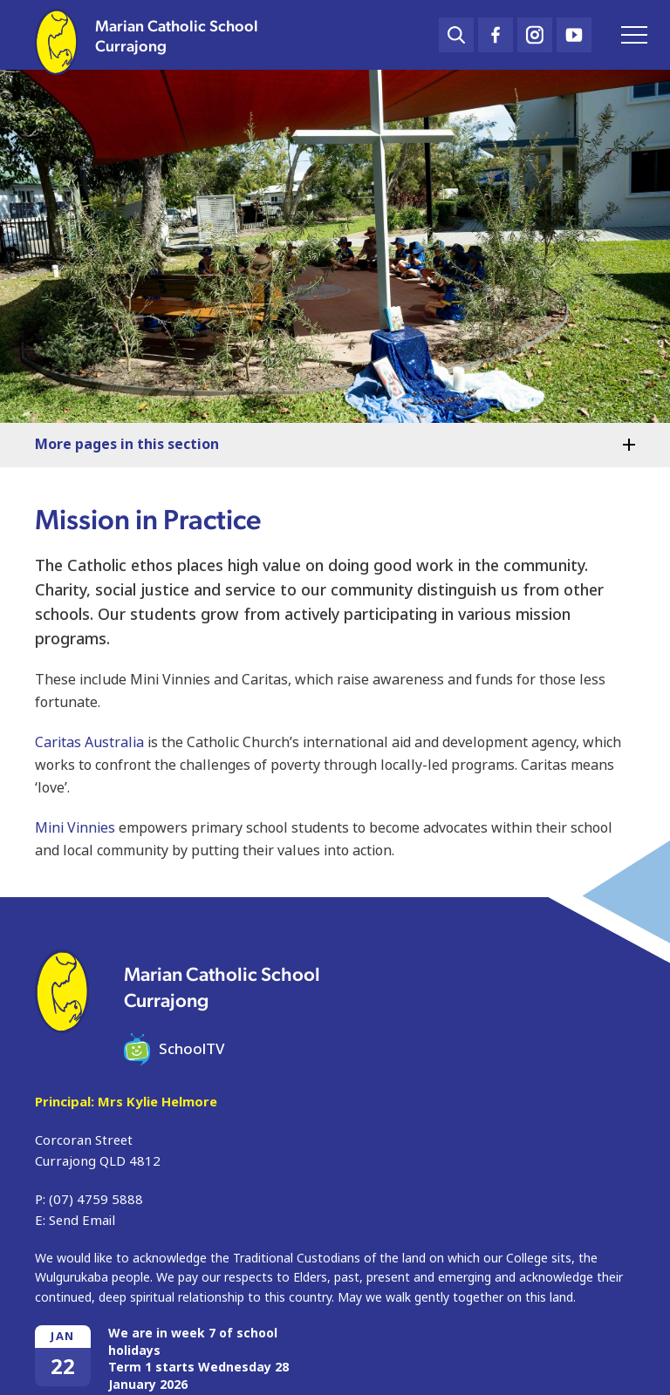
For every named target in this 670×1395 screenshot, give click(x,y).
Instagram (534, 31)
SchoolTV (174, 1049)
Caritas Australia (89, 742)
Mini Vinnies (77, 828)
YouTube (574, 30)
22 (63, 1366)
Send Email (82, 1220)
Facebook (495, 31)
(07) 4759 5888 (96, 1199)
